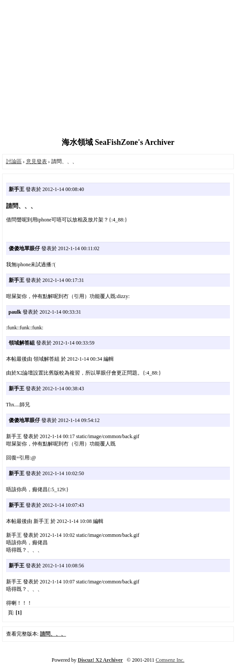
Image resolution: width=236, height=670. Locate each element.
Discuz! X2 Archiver (100, 660)
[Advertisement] (118, 70)
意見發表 (36, 161)
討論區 (14, 161)
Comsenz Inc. (170, 660)
